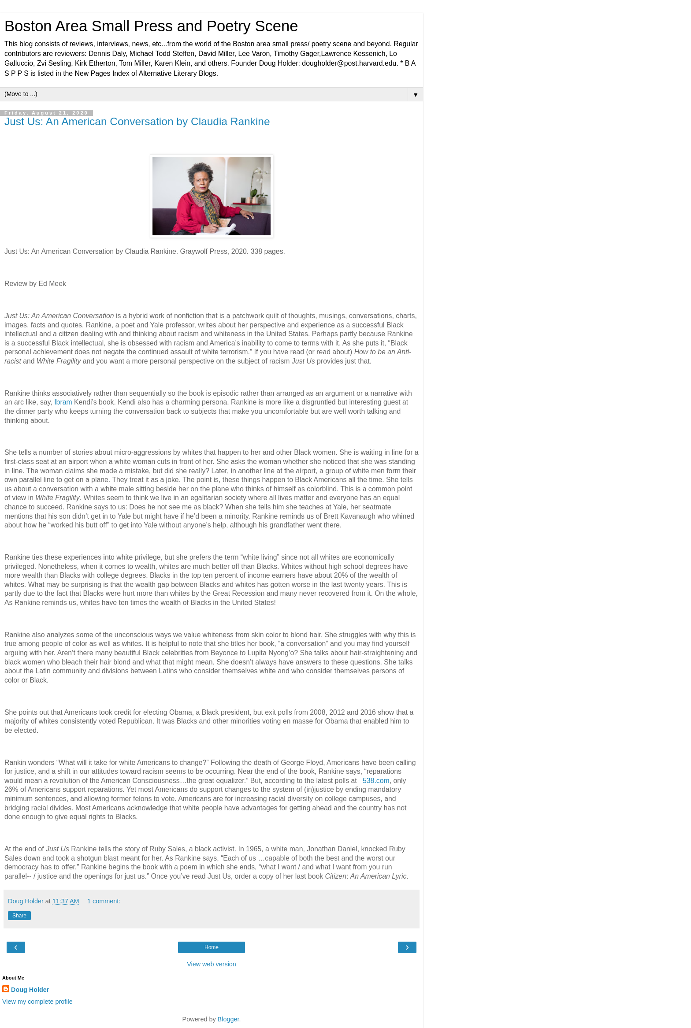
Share (19, 916)
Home (211, 947)
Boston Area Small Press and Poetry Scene (151, 26)
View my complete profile (37, 1001)
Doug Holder (30, 989)
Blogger (228, 1019)
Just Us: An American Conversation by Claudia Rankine (137, 121)
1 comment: (103, 901)
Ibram (63, 402)
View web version (211, 964)
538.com (376, 780)
